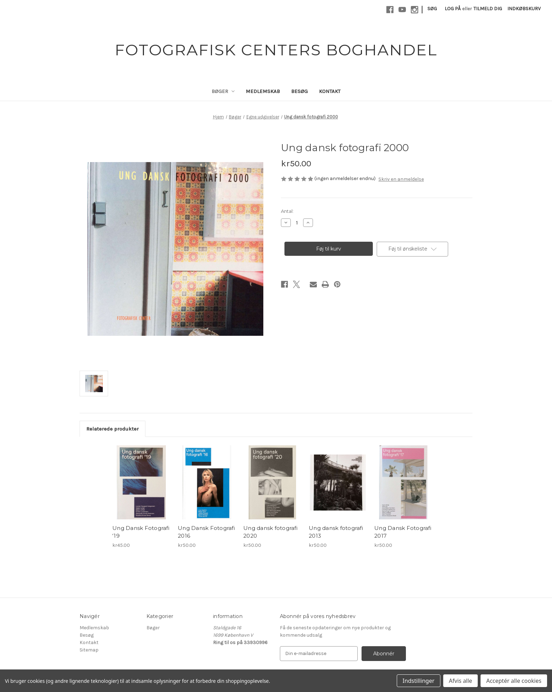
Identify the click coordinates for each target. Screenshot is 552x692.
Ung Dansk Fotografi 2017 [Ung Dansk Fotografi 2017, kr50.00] (402, 532)
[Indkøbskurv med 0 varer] (524, 8)
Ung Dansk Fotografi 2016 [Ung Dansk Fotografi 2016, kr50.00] (206, 532)
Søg (432, 9)
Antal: (287, 211)
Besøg (299, 91)
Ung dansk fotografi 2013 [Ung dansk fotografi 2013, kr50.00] (336, 532)
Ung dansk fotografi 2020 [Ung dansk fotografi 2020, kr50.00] (270, 532)
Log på (453, 9)
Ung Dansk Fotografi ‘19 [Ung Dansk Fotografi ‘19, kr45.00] (140, 532)
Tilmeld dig (487, 9)
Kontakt (329, 91)
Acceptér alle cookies (513, 681)
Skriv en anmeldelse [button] (401, 179)
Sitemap (89, 650)
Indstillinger (418, 681)
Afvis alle (460, 681)
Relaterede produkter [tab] (112, 429)
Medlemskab (263, 91)
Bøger (223, 91)
